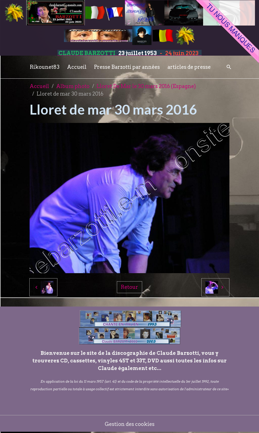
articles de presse (189, 67)
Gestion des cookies (130, 424)
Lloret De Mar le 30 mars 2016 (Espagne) (146, 86)
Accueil (77, 67)
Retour (129, 287)
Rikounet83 (44, 67)
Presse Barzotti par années (127, 67)
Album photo (73, 86)
